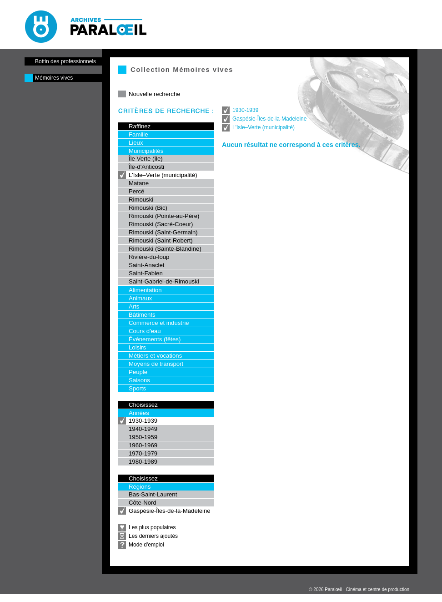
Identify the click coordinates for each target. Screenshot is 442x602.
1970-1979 (143, 453)
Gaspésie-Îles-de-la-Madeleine (170, 510)
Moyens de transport (156, 363)
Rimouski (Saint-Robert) (161, 240)
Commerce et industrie (159, 322)
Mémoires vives (54, 78)
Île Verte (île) (146, 158)
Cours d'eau (145, 331)
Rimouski (141, 199)
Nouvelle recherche (155, 94)
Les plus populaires (152, 527)
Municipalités (146, 150)
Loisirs (137, 347)
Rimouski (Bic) (148, 207)
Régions (140, 486)
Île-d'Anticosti (146, 166)
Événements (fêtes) (155, 339)
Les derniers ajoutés (153, 536)
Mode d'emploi (146, 544)
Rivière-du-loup (149, 256)
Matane (139, 183)
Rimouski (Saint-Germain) (163, 232)
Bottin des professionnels (65, 61)
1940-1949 (143, 428)
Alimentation (145, 290)
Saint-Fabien (146, 273)
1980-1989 (143, 461)
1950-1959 (143, 437)
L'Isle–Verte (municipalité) (163, 175)
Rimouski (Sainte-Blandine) (165, 248)
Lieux (136, 142)
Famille (138, 134)
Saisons (139, 380)
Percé (136, 191)
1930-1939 (143, 420)
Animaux (140, 298)
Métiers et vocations (155, 355)
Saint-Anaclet (146, 265)
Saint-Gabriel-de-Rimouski (164, 281)
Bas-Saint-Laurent (153, 494)
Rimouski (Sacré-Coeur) (161, 224)
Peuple (138, 372)
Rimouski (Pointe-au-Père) (164, 215)
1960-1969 (143, 445)
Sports (137, 388)
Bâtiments (142, 314)
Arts (134, 306)
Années (139, 413)
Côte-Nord (142, 502)
